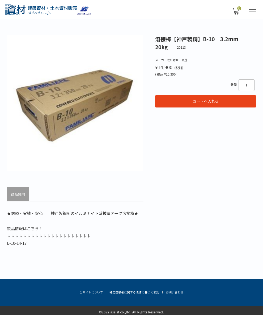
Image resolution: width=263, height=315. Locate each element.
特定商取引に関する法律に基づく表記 (134, 290)
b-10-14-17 (17, 241)
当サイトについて (91, 290)
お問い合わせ (174, 290)
